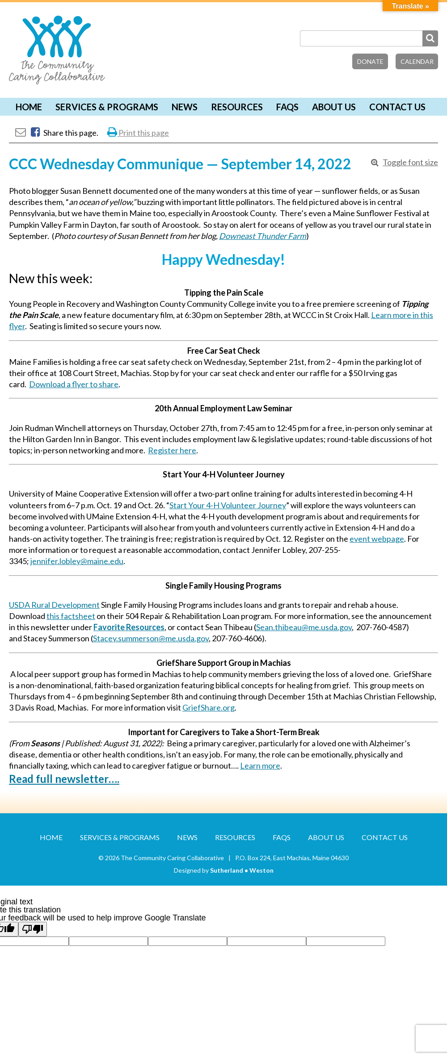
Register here (172, 450)
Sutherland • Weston (242, 870)
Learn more (260, 765)
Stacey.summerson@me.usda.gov (151, 638)
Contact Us (397, 106)
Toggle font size (410, 162)
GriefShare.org (208, 707)
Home (29, 106)
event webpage (377, 539)
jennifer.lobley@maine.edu (76, 561)
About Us (334, 106)
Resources (237, 106)
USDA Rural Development (54, 605)
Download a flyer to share (73, 384)
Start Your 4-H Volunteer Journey (227, 505)
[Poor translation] (32, 929)
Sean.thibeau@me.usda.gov (304, 627)
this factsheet (70, 616)
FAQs (287, 106)
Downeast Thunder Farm (262, 236)
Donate (370, 61)
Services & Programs (106, 106)
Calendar (417, 61)
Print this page (138, 133)
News (185, 106)
